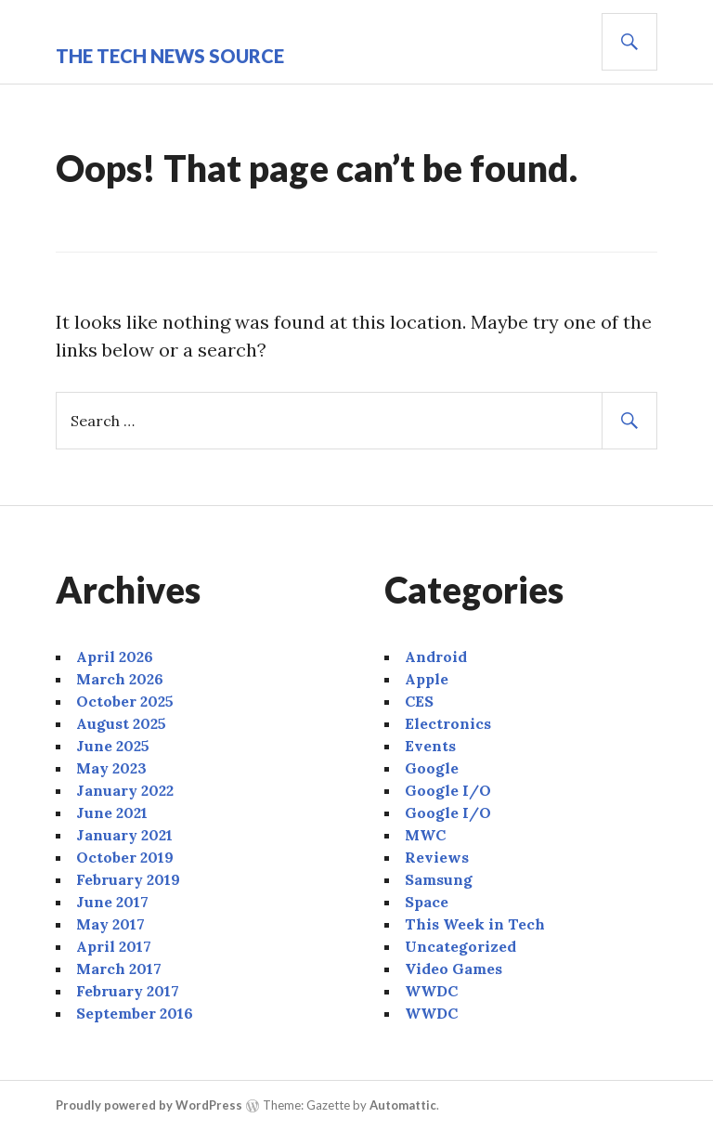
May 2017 (110, 924)
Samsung (439, 879)
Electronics (448, 723)
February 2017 (127, 991)
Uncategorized (460, 946)
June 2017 (112, 901)
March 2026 (119, 679)
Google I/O (448, 790)
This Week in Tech (475, 924)
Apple (426, 679)
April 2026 (114, 656)
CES (419, 701)
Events (430, 745)
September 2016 (134, 1013)
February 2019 (128, 879)
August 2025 (121, 723)
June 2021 (112, 812)
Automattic (402, 1105)
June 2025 (112, 745)
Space (426, 901)
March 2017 (119, 968)
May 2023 (111, 768)
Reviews (437, 857)
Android (436, 656)
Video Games (453, 968)
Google (432, 768)
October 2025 (125, 701)
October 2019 (125, 857)
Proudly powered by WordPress (149, 1105)
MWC (425, 835)
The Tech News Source (170, 56)
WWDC (431, 991)
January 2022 (125, 790)
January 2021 (124, 835)
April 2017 (113, 946)
